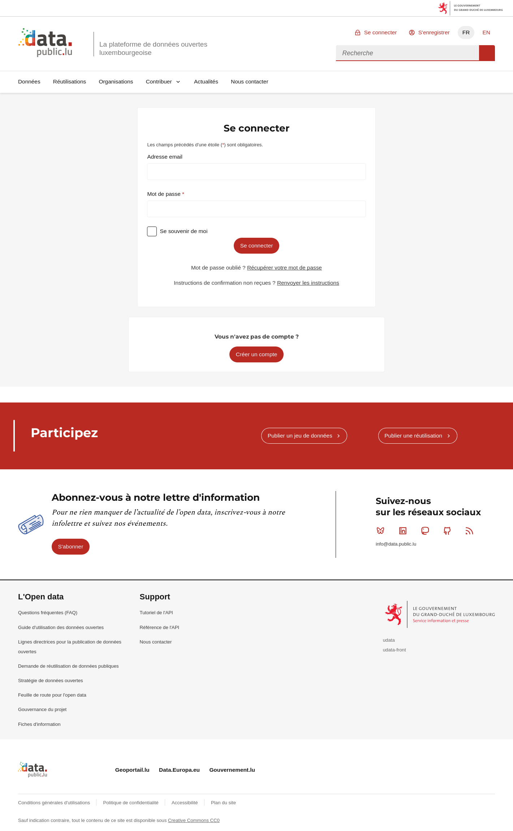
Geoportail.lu (132, 770)
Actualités (206, 81)
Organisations (116, 81)
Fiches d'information (39, 724)
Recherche (487, 53)
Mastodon (426, 530)
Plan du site (223, 802)
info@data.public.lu (396, 544)
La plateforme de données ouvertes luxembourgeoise (153, 48)
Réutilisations (69, 81)
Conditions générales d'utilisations (54, 802)
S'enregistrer (434, 32)
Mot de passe (164, 194)
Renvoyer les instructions (308, 283)
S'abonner (70, 546)
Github (449, 530)
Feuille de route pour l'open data (52, 695)
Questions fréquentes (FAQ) (47, 612)
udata (389, 640)
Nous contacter (249, 81)
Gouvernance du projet (42, 709)
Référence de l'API (160, 627)
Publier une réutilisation (413, 435)
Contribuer (159, 81)
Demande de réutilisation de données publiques (68, 666)
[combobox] (407, 53)
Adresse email (164, 157)
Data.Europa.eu (179, 770)
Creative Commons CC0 (194, 820)
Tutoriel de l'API (156, 612)
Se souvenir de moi (184, 231)
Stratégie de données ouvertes (50, 680)
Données (29, 81)
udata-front (394, 650)
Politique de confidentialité (131, 802)
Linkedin (404, 530)
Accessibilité (185, 802)
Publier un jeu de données (300, 435)
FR (466, 32)
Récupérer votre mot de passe (284, 267)
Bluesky (382, 530)
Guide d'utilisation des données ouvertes (61, 627)
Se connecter (380, 32)
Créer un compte (256, 354)
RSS (471, 530)
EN (486, 32)
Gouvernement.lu (232, 770)
